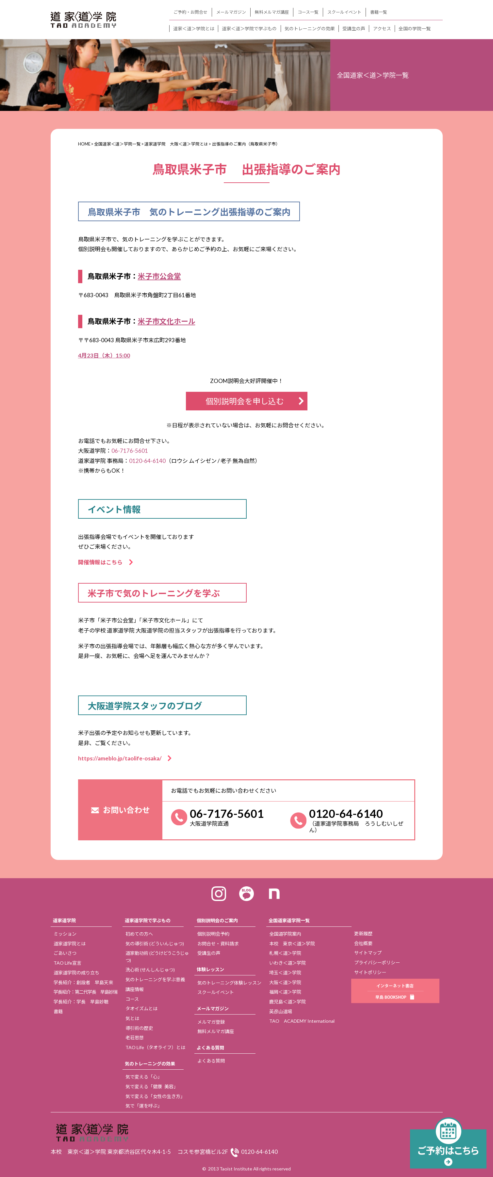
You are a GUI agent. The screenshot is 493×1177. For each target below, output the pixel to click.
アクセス (382, 28)
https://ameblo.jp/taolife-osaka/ (122, 758)
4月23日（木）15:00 (104, 355)
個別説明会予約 (213, 934)
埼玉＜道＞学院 (285, 972)
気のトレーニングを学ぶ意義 (155, 979)
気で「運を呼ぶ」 (143, 1105)
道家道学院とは (70, 943)
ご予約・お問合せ (190, 12)
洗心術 (150, 969)
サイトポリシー (370, 972)
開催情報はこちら (103, 562)
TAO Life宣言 (67, 963)
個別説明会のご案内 (217, 920)
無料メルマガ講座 (272, 12)
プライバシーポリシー (377, 962)
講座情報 (134, 989)
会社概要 (363, 943)
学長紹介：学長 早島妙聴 (81, 1001)
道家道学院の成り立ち (76, 972)
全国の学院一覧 (415, 28)
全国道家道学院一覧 (289, 920)
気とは (132, 1018)
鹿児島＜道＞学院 (287, 1001)
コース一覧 (308, 12)
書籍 (58, 1011)
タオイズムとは (141, 1008)
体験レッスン (210, 969)
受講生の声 (353, 28)
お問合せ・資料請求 (217, 943)
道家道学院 (64, 920)
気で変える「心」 (143, 1076)
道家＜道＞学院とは (193, 28)
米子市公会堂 (159, 276)
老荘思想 (134, 1037)
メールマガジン (231, 12)
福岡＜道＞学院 (285, 992)
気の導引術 (154, 943)
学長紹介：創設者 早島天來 (83, 982)
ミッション (65, 934)
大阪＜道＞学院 (285, 982)
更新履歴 (363, 933)
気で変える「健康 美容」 (151, 1086)
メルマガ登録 (211, 1022)
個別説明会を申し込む (244, 401)
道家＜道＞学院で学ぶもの (249, 28)
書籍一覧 (378, 12)
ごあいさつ (65, 953)
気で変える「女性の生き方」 (155, 1096)
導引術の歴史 (139, 1028)
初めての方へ (139, 934)
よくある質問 (210, 1047)
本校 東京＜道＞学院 (292, 943)
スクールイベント (344, 12)
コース (132, 999)
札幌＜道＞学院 (285, 953)
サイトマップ (368, 952)
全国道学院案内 (285, 934)
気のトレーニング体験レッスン (229, 983)
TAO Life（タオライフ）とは (155, 1047)
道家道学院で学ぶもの (148, 920)
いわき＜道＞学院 (287, 963)
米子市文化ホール (166, 321)
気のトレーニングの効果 (310, 28)
